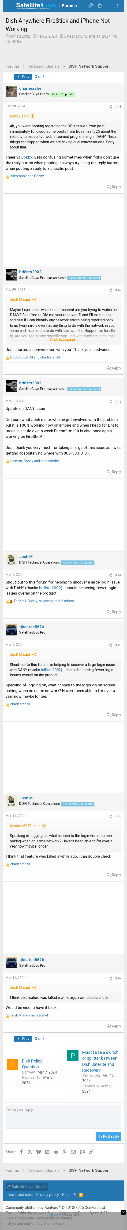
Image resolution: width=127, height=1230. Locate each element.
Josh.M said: (20, 299)
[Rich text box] (64, 1117)
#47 (118, 978)
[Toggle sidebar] (117, 6)
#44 (118, 575)
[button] (10, 6)
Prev (23, 76)
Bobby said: (19, 116)
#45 (118, 645)
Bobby (26, 157)
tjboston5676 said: (25, 826)
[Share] (110, 106)
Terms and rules (20, 1194)
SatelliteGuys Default (26, 1186)
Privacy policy (47, 1194)
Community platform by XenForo (56, 1207)
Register (53, 1215)
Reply (116, 187)
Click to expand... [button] (63, 339)
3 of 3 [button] (40, 76)
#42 (118, 290)
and (27, 176)
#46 (118, 816)
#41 (118, 107)
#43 (118, 401)
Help (66, 1194)
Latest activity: (87, 36)
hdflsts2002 (20, 36)
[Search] (108, 6)
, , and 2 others (44, 601)
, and (35, 357)
